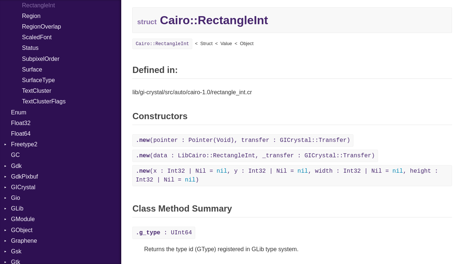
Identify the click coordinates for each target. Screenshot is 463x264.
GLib (17, 208)
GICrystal (23, 187)
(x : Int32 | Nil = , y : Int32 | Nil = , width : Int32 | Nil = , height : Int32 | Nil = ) (287, 175)
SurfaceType (38, 80)
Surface (32, 69)
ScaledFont (37, 37)
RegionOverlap (41, 26)
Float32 (20, 123)
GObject (22, 230)
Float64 (20, 134)
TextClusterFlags (44, 101)
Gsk (16, 251)
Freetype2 (24, 144)
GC (15, 155)
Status (30, 48)
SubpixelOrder (40, 59)
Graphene (24, 241)
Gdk (16, 166)
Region (31, 16)
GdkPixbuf (24, 176)
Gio (15, 198)
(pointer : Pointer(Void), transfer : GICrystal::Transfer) (243, 140)
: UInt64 (164, 233)
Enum (18, 112)
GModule (23, 219)
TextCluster (36, 91)
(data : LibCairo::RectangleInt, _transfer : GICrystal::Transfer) (255, 156)
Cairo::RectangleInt (162, 44)
